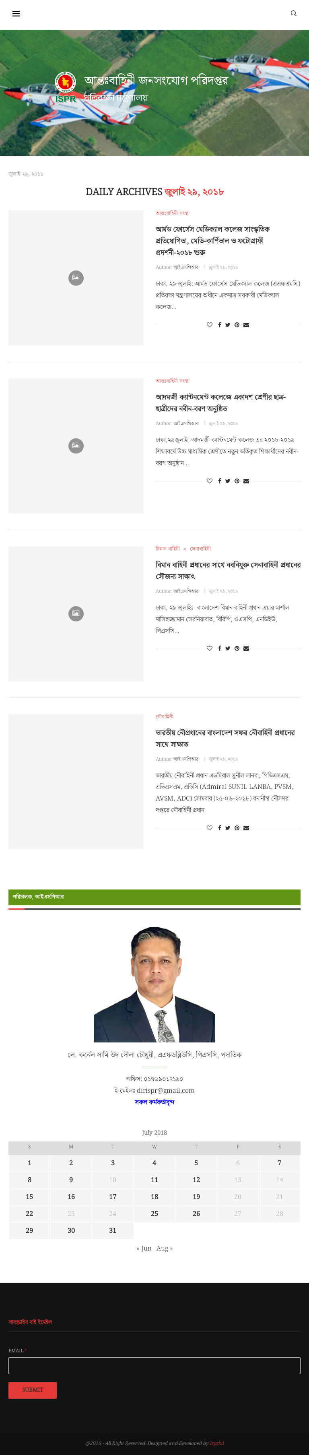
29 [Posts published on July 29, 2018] (29, 1231)
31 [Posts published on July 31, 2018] (112, 1231)
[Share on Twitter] (228, 325)
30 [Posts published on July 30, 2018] (71, 1231)
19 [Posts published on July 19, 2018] (196, 1197)
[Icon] (76, 278)
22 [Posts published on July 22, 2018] (29, 1214)
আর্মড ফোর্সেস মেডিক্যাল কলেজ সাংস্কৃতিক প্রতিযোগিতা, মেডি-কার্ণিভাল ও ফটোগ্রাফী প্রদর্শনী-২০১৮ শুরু (213, 241)
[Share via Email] (246, 325)
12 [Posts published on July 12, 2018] (196, 1180)
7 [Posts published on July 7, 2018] (279, 1163)
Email (17, 1351)
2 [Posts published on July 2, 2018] (71, 1163)
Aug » (165, 1249)
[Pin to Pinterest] (237, 325)
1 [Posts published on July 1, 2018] (29, 1163)
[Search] (294, 12)
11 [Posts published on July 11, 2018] (154, 1180)
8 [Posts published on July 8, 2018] (29, 1180)
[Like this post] (209, 325)
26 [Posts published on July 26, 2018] (196, 1214)
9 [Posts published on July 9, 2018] (71, 1180)
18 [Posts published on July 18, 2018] (154, 1197)
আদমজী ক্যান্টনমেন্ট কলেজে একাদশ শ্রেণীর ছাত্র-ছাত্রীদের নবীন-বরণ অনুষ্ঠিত (221, 403)
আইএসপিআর (185, 267)
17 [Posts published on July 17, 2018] (112, 1197)
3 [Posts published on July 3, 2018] (113, 1163)
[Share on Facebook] (219, 325)
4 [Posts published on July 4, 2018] (154, 1163)
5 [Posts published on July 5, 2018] (196, 1163)
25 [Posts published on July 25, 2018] (154, 1214)
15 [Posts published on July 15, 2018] (29, 1197)
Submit (32, 1390)
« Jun (144, 1249)
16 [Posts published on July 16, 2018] (71, 1197)
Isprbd (217, 1443)
